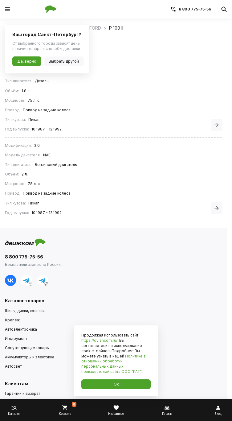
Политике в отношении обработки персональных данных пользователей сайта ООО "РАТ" (113, 364)
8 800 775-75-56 (195, 9)
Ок (116, 384)
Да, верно (26, 61)
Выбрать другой (64, 61)
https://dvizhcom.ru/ (99, 340)
